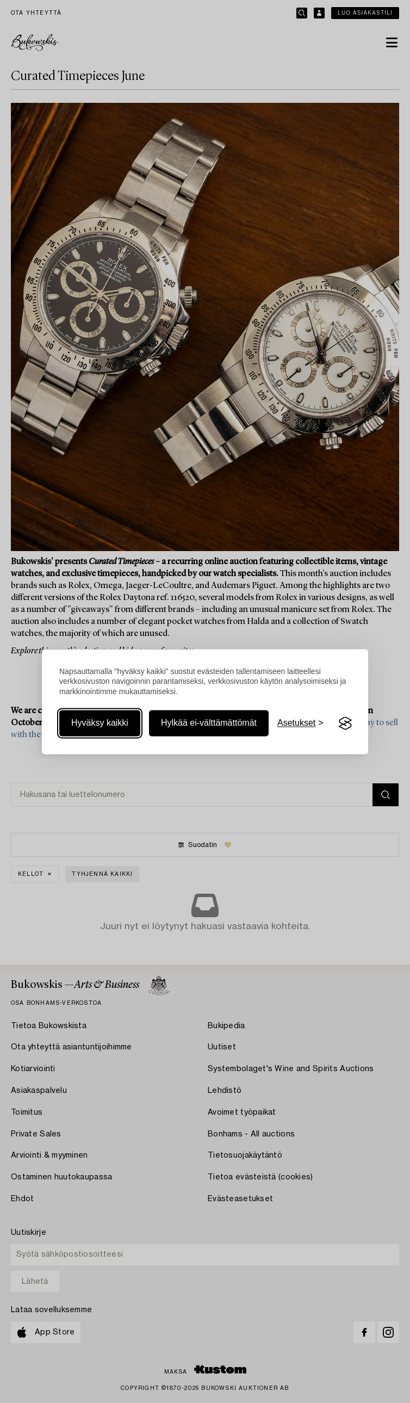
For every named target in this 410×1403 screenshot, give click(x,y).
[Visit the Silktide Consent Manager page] (345, 723)
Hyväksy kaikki (99, 723)
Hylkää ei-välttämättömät (209, 723)
